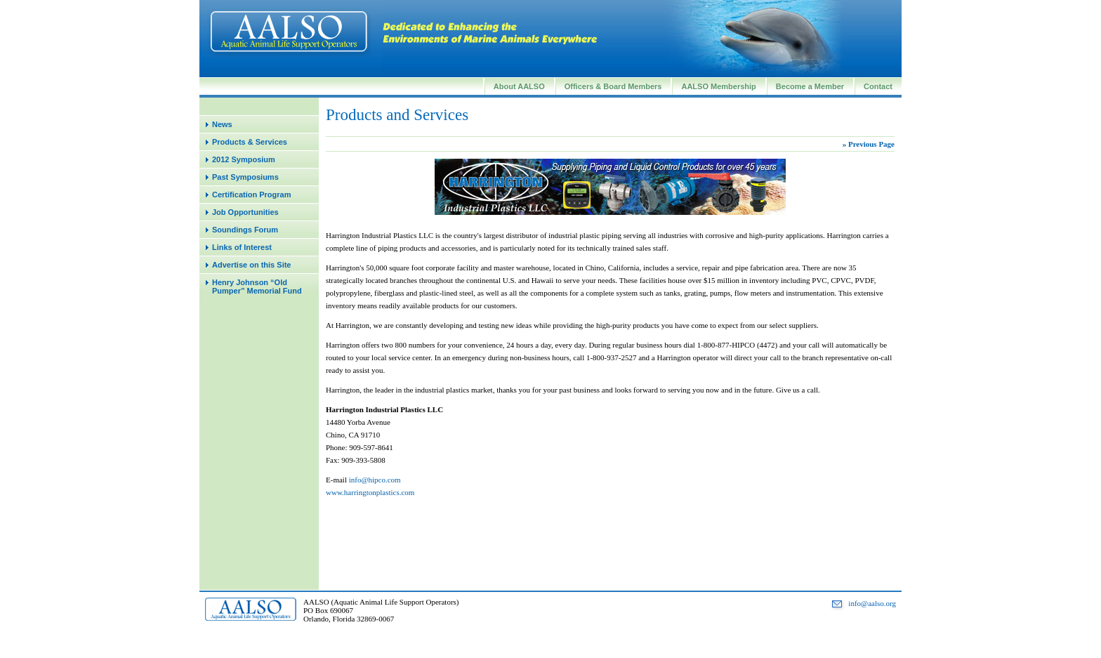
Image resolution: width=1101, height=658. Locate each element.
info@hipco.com (375, 479)
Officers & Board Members (613, 86)
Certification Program (251, 194)
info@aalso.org (872, 603)
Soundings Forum (245, 229)
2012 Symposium (243, 159)
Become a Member (810, 86)
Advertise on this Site (251, 265)
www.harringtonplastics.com (370, 492)
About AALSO (519, 86)
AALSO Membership (718, 86)
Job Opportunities (245, 212)
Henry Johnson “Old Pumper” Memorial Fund (257, 286)
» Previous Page (869, 144)
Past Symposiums (245, 177)
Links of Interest (242, 247)
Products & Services (249, 142)
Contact (878, 86)
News (222, 124)
